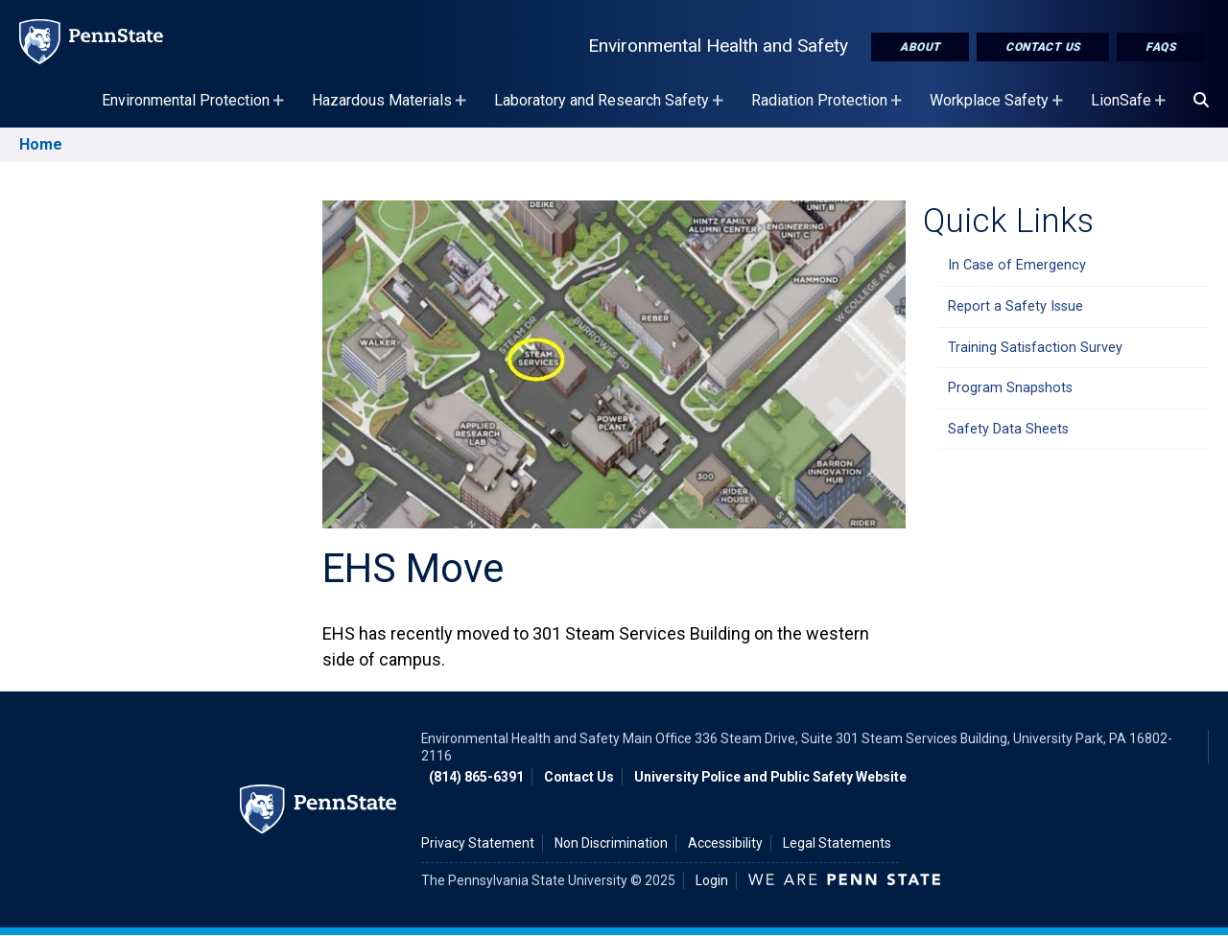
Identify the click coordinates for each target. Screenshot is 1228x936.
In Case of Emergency (1017, 265)
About (920, 47)
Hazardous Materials (391, 109)
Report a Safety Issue (1015, 306)
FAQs (1160, 47)
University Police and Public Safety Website (770, 776)
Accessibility (725, 843)
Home (40, 144)
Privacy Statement (477, 843)
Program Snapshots (1010, 388)
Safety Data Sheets (1008, 429)
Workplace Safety (999, 109)
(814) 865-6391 (476, 776)
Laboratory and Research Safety (611, 109)
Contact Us (1042, 47)
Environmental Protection (195, 109)
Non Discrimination (611, 843)
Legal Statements (837, 843)
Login (712, 880)
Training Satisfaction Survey (1035, 347)
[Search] (1201, 101)
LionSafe (1130, 109)
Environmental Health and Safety (718, 46)
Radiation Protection (829, 109)
